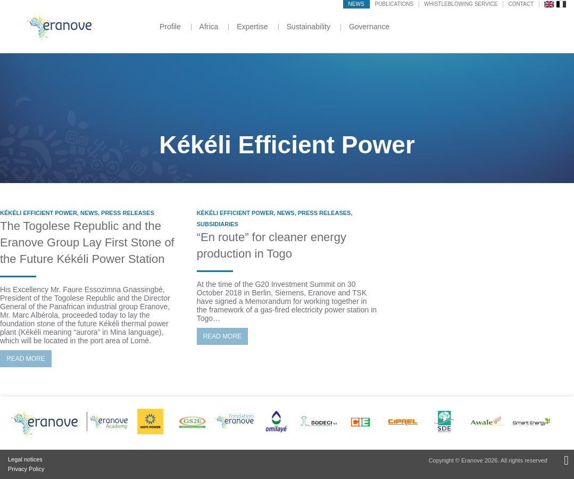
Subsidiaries (217, 224)
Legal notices (25, 459)
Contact (521, 4)
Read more (25, 358)
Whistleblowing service (460, 4)
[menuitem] (549, 3)
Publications (394, 4)
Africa (209, 26)
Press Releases (127, 213)
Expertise (252, 26)
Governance (369, 26)
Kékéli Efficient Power (38, 213)
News (356, 4)
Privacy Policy (26, 469)
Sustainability (309, 26)
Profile (170, 26)
